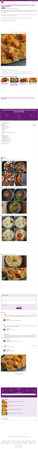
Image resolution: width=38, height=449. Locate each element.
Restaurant (15, 443)
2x (35, 125)
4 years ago (5, 327)
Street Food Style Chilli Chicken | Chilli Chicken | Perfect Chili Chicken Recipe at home (23, 84)
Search (31, 0)
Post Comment (19, 308)
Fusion (34, 443)
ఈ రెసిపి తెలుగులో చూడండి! (5, 123)
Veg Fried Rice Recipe (13, 20)
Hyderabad (6, 443)
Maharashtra (25, 443)
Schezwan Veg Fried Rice (6, 20)
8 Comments (15, 8)
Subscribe (36, 0)
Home (29, 0)
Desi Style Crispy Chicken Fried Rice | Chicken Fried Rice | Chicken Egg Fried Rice (33, 84)
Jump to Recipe (23, 32)
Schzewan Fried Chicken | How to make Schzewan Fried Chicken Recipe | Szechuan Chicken (5, 84)
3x (36, 125)
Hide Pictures (5, 158)
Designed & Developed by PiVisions (19, 447)
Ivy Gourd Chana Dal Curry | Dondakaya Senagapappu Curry (15, 409)
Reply (36, 327)
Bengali (20, 443)
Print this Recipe (15, 32)
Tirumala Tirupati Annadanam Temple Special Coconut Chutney (15, 405)
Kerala (2, 443)
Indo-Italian (29, 443)
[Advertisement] (19, 27)
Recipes (33, 0)
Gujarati (11, 443)
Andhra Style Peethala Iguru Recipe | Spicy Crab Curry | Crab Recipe (16, 401)
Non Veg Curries (10, 402)
